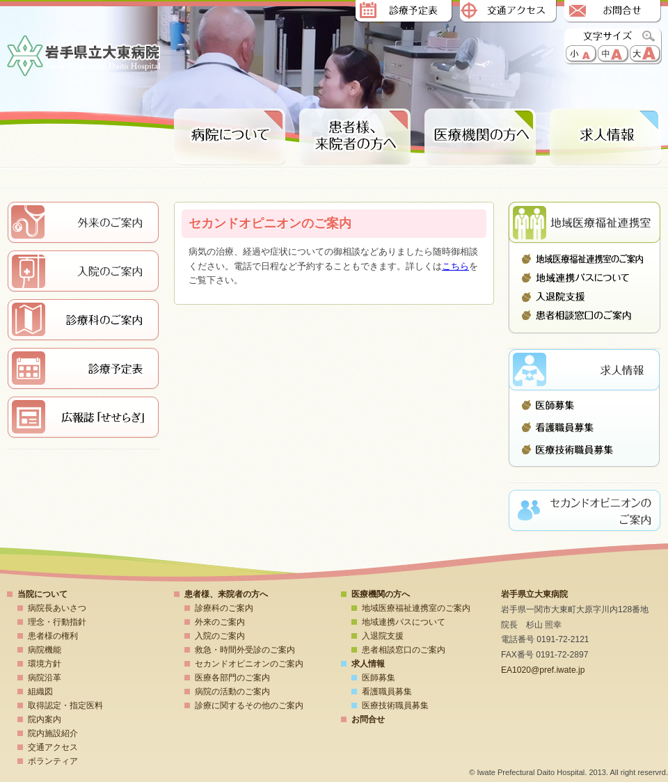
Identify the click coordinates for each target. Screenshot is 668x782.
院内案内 (44, 719)
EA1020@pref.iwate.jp (542, 670)
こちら (455, 266)
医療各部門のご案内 (232, 678)
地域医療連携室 (584, 223)
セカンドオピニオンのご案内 (249, 664)
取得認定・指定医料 (65, 705)
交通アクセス (508, 12)
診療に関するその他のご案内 (249, 705)
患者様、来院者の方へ (355, 137)
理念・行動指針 (57, 622)
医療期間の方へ (480, 137)
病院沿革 (44, 678)
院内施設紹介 (53, 733)
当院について (42, 594)
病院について (229, 137)
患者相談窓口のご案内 (584, 315)
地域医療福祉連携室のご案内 (584, 258)
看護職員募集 (584, 427)
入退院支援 (584, 296)
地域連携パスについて (584, 277)
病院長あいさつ (57, 608)
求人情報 (605, 137)
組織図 (40, 691)
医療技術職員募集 (584, 446)
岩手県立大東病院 (83, 57)
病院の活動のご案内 (232, 691)
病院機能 (44, 650)
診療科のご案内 (224, 608)
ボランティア (53, 761)
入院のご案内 (220, 636)
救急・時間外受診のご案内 (245, 650)
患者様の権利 (53, 636)
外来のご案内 (220, 622)
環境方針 (44, 664)
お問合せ (612, 12)
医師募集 (584, 408)
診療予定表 (403, 12)
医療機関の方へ (380, 594)
